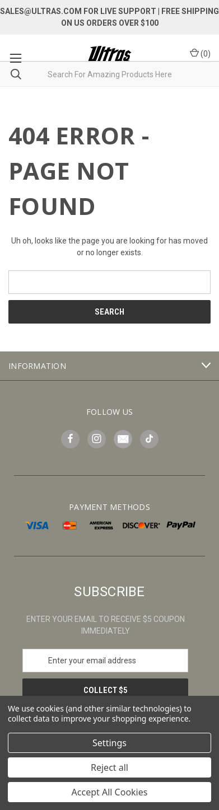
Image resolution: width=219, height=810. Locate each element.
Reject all (109, 767)
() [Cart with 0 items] (200, 53)
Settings (109, 743)
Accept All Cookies (110, 792)
